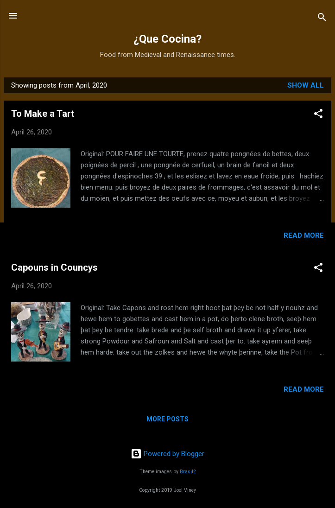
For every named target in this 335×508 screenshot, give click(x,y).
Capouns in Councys (54, 267)
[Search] (322, 19)
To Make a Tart (42, 113)
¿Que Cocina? (167, 38)
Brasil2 (188, 472)
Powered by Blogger (167, 454)
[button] (318, 115)
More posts (167, 419)
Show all (305, 85)
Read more (304, 235)
